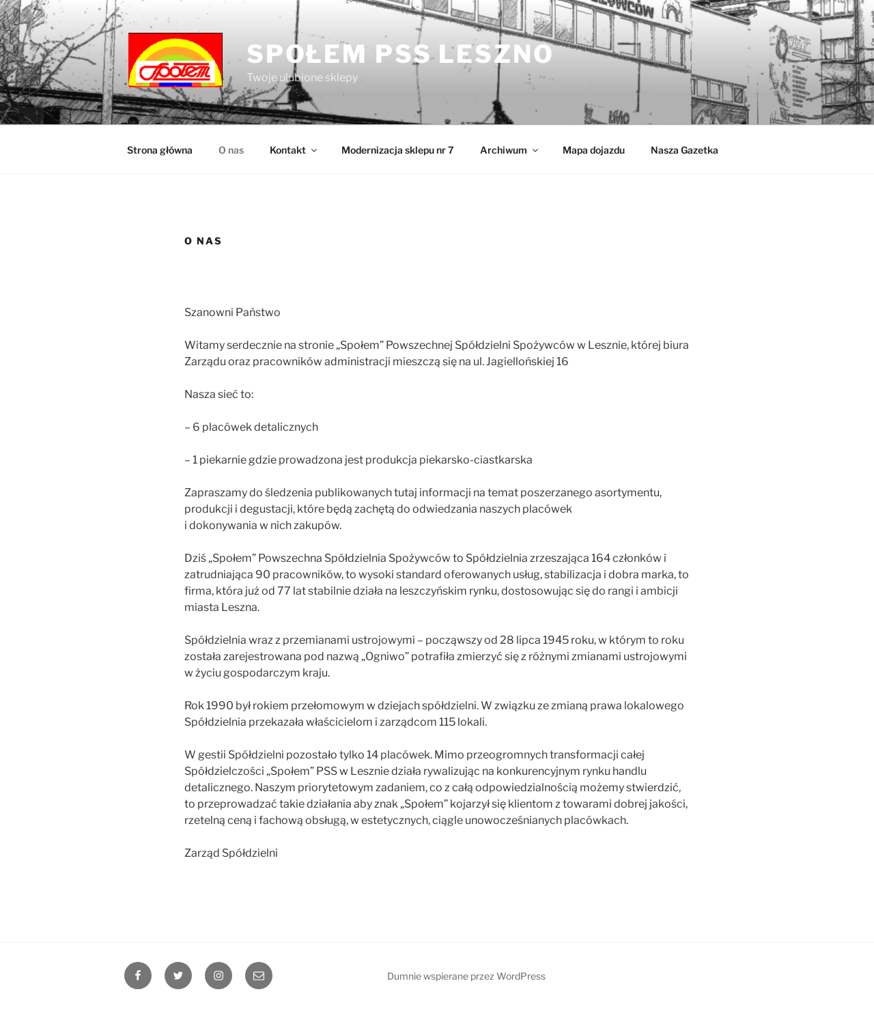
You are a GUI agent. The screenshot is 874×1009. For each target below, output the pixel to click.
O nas (231, 150)
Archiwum (510, 150)
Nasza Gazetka (684, 150)
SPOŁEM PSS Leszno (400, 54)
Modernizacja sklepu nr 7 (397, 150)
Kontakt (294, 150)
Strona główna (160, 150)
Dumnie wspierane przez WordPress (466, 976)
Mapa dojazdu (594, 150)
